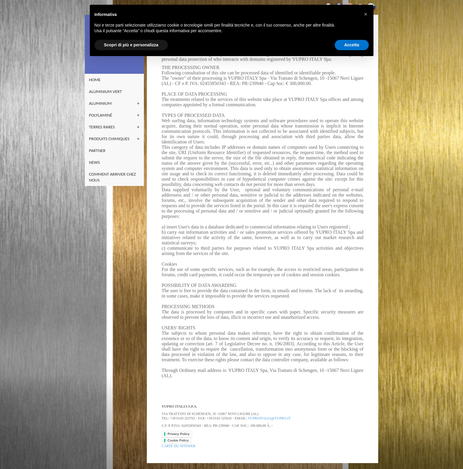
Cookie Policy (178, 440)
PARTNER (97, 150)
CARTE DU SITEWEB (178, 446)
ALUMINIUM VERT (105, 91)
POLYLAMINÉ (100, 115)
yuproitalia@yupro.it (269, 418)
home (94, 79)
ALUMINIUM (100, 103)
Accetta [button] (351, 45)
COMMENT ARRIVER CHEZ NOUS (112, 177)
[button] (366, 14)
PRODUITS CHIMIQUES (109, 138)
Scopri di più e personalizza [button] (131, 45)
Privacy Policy (179, 434)
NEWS (94, 162)
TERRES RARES (102, 127)
